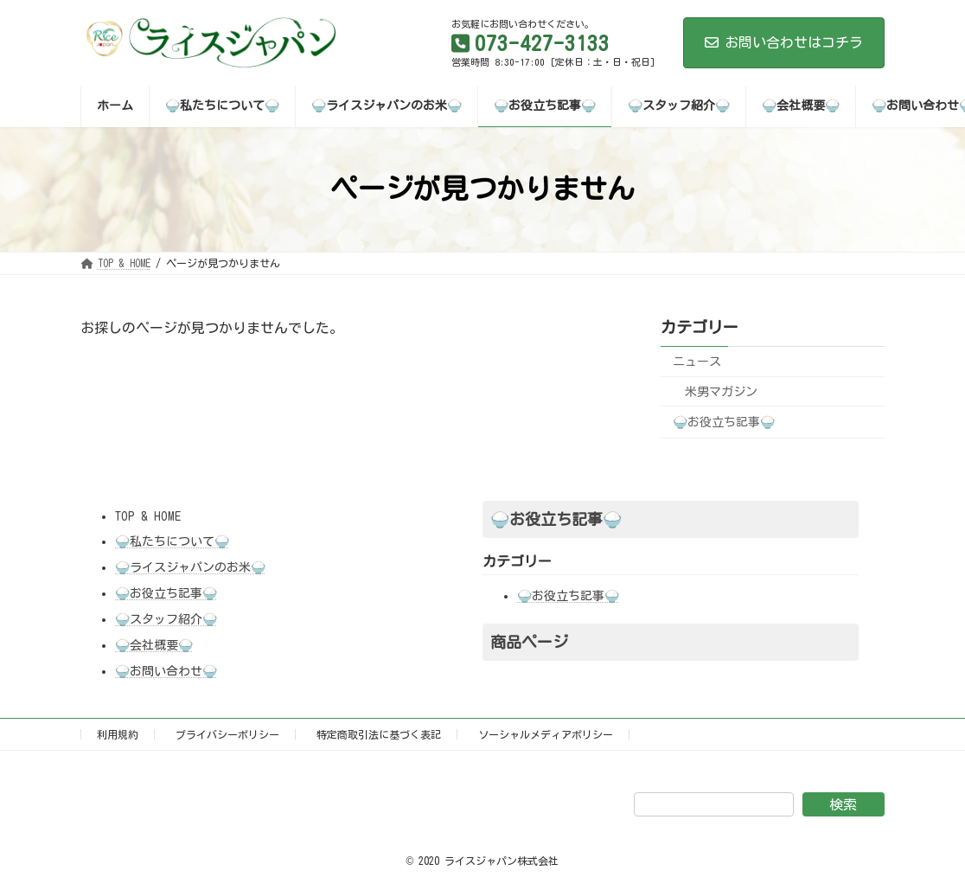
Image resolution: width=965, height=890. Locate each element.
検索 (843, 804)
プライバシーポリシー (227, 734)
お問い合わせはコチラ (784, 42)
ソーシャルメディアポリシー (545, 734)
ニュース (697, 361)
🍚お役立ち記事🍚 (724, 422)
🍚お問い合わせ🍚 (166, 671)
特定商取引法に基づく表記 (378, 734)
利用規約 (117, 734)
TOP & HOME (148, 516)
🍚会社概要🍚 (154, 645)
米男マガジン (721, 391)
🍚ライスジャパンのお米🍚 (190, 567)
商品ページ (529, 642)
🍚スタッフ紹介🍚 (166, 619)
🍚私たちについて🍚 (172, 541)
